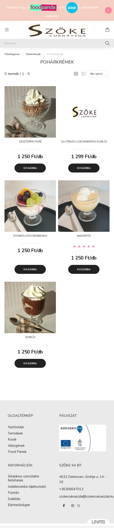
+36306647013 (71, 489)
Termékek (15, 433)
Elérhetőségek (19, 505)
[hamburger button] (6, 29)
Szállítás (14, 499)
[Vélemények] (83, 246)
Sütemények (33, 54)
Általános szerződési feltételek (23, 478)
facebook (63, 505)
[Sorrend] (98, 73)
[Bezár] (108, 10)
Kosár (12, 439)
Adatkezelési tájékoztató (27, 487)
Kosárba (30, 168)
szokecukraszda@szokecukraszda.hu (86, 496)
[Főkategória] (11, 54)
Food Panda (17, 452)
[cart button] (107, 29)
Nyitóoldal (16, 427)
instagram (72, 505)
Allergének (16, 446)
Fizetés (13, 493)
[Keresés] (57, 43)
